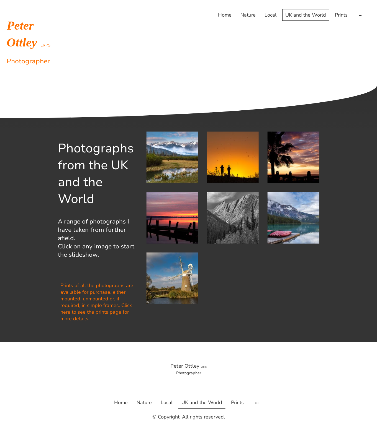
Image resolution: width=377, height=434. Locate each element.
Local (270, 15)
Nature (248, 15)
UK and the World (305, 15)
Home (225, 15)
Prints (341, 15)
